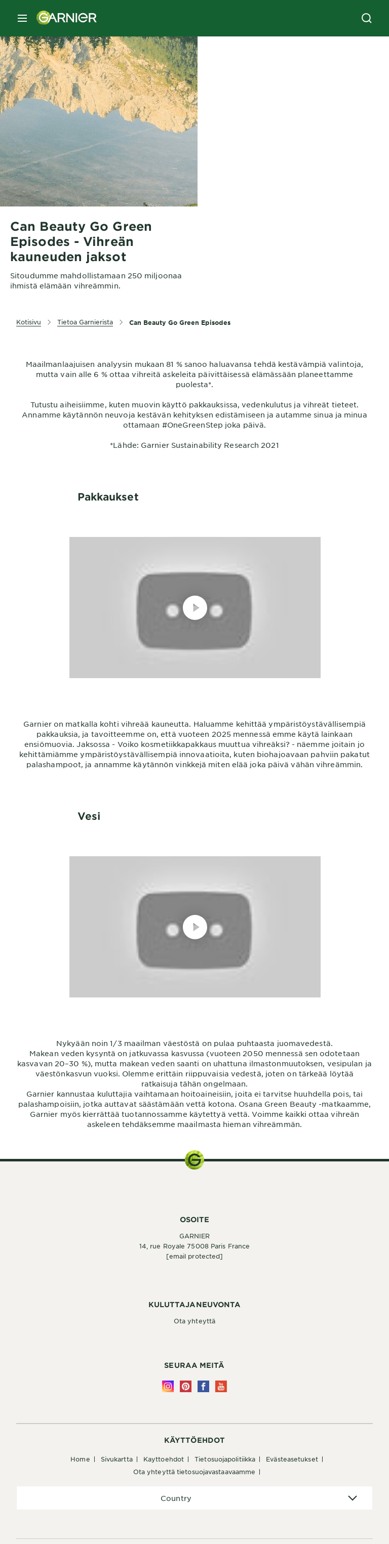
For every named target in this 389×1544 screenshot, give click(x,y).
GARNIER (194, 1236)
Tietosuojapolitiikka (224, 1459)
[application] (194, 1498)
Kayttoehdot (163, 1459)
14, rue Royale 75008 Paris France (194, 1246)
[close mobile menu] (22, 18)
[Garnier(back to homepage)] (62, 18)
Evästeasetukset (292, 1459)
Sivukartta (117, 1459)
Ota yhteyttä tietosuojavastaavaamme (194, 1472)
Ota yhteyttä (194, 1321)
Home (80, 1459)
